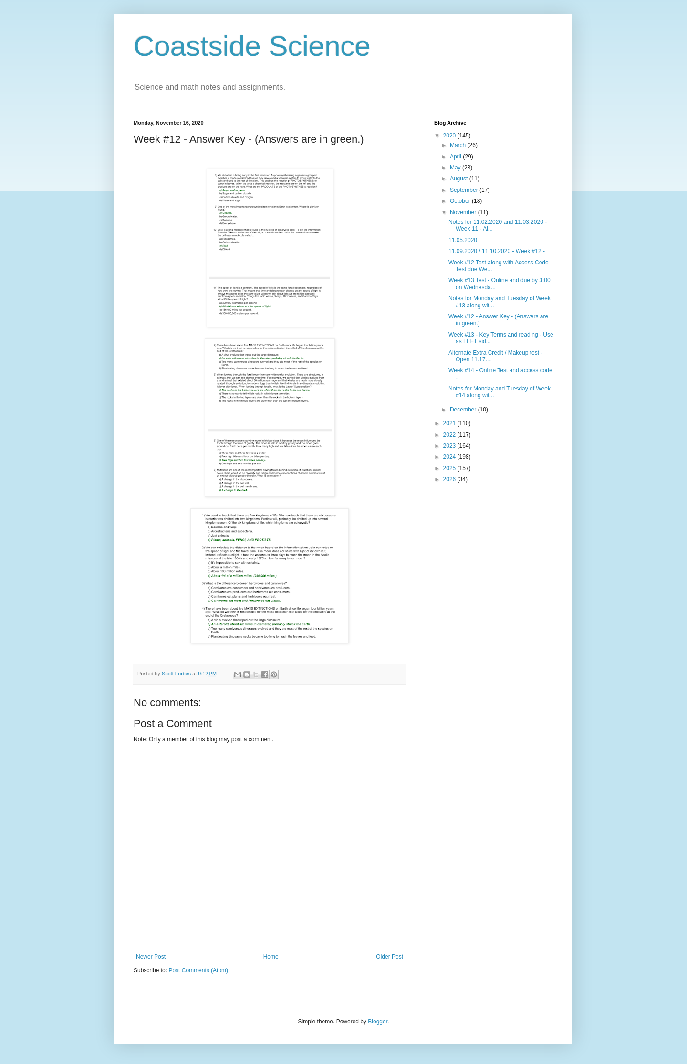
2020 (450, 135)
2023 (450, 445)
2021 (450, 423)
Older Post (389, 956)
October (461, 201)
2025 (450, 468)
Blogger (377, 1021)
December (464, 409)
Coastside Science (252, 46)
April (456, 156)
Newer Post (151, 956)
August (459, 178)
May (456, 167)
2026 (450, 479)
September (464, 190)
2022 (450, 435)
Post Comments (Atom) (198, 970)
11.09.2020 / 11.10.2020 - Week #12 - (496, 251)
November (464, 212)
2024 (450, 456)
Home (271, 956)
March (459, 145)
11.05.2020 (462, 240)
